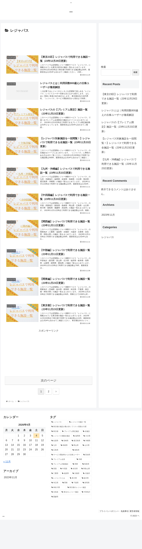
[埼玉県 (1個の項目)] (55, 512)
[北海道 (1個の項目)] (55, 521)
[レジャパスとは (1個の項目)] (59, 507)
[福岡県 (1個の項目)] (77, 465)
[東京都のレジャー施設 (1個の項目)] (79, 516)
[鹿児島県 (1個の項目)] (76, 470)
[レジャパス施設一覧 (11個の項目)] (80, 451)
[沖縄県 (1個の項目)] (87, 470)
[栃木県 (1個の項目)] (86, 507)
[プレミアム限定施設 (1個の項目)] (71, 460)
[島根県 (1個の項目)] (64, 474)
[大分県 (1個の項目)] (87, 465)
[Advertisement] (48, 42)
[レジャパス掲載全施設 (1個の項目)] (60, 465)
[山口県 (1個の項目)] (86, 474)
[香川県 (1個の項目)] (74, 507)
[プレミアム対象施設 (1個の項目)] (60, 493)
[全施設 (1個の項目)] (87, 460)
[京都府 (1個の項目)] (76, 502)
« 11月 (7, 490)
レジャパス (108, 237)
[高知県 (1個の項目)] (87, 484)
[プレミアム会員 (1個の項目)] (62, 489)
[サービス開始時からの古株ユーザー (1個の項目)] (66, 484)
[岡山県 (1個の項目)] (75, 474)
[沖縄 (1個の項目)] (83, 489)
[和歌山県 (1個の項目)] (86, 498)
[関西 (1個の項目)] (75, 493)
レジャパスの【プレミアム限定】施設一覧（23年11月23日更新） (119, 127)
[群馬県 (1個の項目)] (86, 512)
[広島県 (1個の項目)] (60, 479)
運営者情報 (133, 540)
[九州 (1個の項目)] (54, 474)
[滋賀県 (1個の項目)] (66, 502)
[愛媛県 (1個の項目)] (71, 526)
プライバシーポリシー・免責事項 (111, 540)
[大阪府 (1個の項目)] (87, 502)
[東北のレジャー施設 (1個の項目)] (70, 521)
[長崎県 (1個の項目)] (65, 470)
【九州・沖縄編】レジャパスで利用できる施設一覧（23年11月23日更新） (119, 164)
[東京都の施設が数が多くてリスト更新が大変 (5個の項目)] (71, 456)
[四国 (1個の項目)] (54, 498)
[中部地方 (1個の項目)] (86, 521)
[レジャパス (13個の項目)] (58, 451)
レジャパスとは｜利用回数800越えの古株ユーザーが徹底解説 (120, 112)
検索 (103, 67)
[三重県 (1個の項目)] (55, 502)
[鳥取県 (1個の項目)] (86, 493)
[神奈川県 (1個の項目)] (58, 516)
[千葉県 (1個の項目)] (75, 512)
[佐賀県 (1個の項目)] (55, 470)
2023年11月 (108, 214)
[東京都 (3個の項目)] (55, 460)
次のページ (48, 409)
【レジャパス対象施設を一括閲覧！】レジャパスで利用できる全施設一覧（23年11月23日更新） (119, 145)
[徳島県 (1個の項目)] (81, 479)
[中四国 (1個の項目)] (64, 498)
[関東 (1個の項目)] (65, 512)
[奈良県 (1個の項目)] (75, 498)
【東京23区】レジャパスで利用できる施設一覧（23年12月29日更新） (119, 99)
